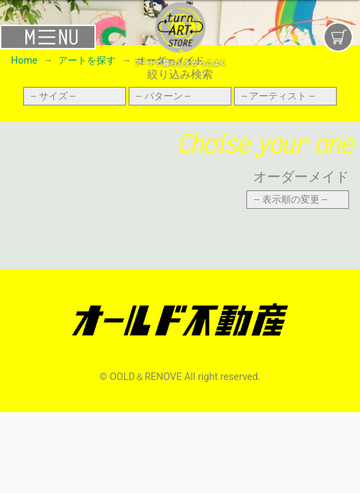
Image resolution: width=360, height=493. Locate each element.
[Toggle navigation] (60, 37)
